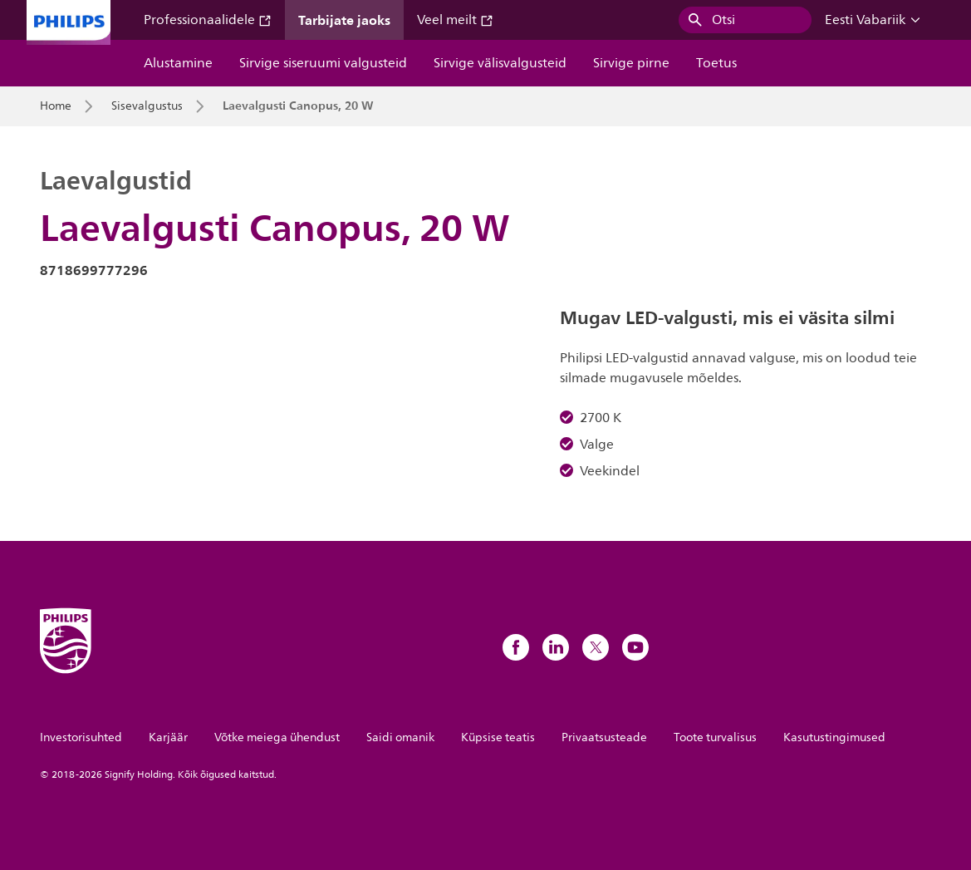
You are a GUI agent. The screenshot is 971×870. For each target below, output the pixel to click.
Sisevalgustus (147, 106)
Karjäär (168, 737)
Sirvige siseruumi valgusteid (323, 63)
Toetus (716, 63)
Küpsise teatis (498, 737)
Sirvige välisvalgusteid (500, 63)
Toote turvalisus (715, 737)
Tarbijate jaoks (344, 20)
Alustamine (178, 63)
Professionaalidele (208, 20)
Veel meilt (455, 20)
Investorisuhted (81, 737)
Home (55, 106)
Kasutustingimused (834, 737)
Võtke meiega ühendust (277, 737)
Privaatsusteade (604, 737)
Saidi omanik (400, 737)
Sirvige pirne (631, 63)
